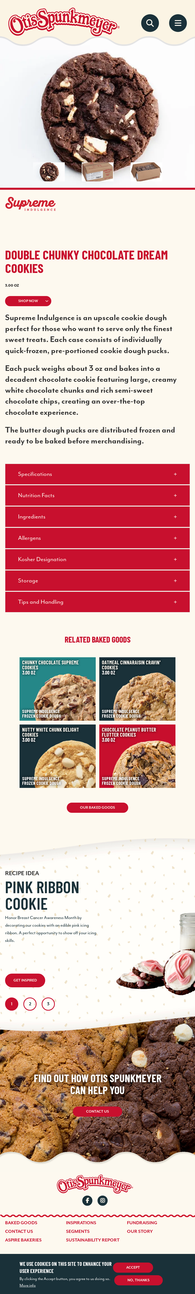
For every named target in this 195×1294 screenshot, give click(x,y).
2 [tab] (30, 1004)
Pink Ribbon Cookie (42, 894)
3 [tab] (48, 1004)
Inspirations (81, 1223)
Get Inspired (25, 980)
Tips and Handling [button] (40, 602)
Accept (133, 1268)
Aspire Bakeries (23, 1240)
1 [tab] (11, 1004)
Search (150, 23)
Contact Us (97, 1112)
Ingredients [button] (31, 516)
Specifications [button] (35, 474)
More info (28, 1285)
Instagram (103, 1201)
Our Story (140, 1231)
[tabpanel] (97, 905)
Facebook (87, 1201)
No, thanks (138, 1280)
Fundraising (142, 1223)
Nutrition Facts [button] (36, 495)
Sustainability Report (93, 1240)
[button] (97, 301)
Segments (78, 1231)
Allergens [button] (29, 538)
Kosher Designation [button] (42, 559)
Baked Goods (21, 1223)
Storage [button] (28, 580)
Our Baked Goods (97, 808)
